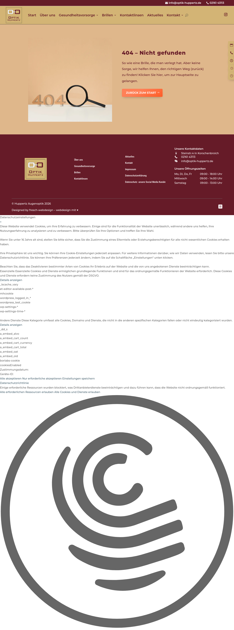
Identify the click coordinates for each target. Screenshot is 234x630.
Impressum (130, 169)
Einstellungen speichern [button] (78, 378)
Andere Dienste (10, 320)
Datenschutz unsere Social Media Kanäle (145, 182)
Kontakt (173, 15)
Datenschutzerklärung (136, 175)
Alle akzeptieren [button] (11, 378)
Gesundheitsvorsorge (77, 15)
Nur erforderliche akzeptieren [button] (42, 378)
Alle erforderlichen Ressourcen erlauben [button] (27, 392)
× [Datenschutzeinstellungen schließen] (0, 222)
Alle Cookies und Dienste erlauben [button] (77, 392)
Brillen (107, 15)
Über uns (47, 15)
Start (32, 15)
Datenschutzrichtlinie (14, 383)
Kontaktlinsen (132, 15)
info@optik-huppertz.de (185, 2)
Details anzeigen (11, 280)
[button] (117, 512)
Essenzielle (7, 271)
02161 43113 (217, 2)
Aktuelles (155, 15)
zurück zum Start (141, 92)
